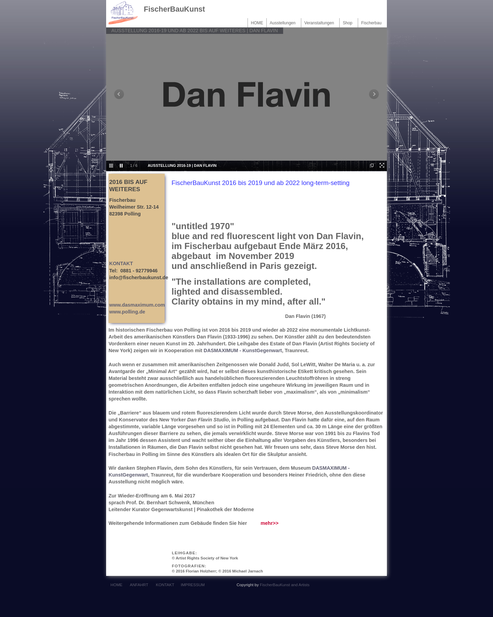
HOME (257, 23)
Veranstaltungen (320, 23)
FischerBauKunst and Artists (284, 585)
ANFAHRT (139, 585)
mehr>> (269, 523)
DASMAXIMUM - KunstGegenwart (243, 350)
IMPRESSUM (193, 585)
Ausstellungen (284, 23)
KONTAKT (121, 263)
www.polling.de (127, 311)
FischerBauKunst (174, 9)
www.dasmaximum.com (137, 305)
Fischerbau (372, 23)
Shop (349, 23)
